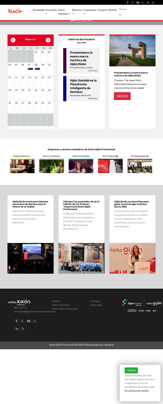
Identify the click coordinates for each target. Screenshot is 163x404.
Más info (122, 150)
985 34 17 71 (20, 362)
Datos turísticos (61, 359)
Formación (51, 9)
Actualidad (38, 9)
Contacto (102, 9)
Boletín (112, 9)
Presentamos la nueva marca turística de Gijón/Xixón (131, 129)
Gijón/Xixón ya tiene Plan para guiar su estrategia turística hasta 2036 (131, 259)
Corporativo (89, 9)
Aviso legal (96, 359)
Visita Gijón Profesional (65, 363)
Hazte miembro (63, 11)
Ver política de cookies (137, 390)
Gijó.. (37, 123)
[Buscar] (135, 9)
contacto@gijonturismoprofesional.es (35, 366)
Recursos (77, 9)
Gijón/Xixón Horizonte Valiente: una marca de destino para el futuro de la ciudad (30, 259)
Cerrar (131, 370)
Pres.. (30, 123)
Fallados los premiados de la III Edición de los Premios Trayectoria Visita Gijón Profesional (81, 260)
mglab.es (109, 399)
